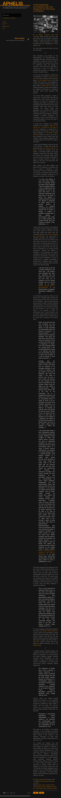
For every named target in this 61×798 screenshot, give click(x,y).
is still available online (44, 80)
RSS (4, 28)
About (4, 21)
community (47, 785)
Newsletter (6, 26)
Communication (44, 781)
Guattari (43, 786)
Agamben (39, 785)
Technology (36, 783)
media (37, 788)
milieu (44, 788)
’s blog (37, 645)
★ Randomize (6, 18)
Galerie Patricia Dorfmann (50, 630)
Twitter (28, 793)
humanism (53, 786)
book (43, 785)
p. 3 (47, 224)
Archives (13, 18)
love (34, 788)
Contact (5, 23)
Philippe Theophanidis (40, 779)
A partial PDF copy (46, 85)
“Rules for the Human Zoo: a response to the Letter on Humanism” (45, 127)
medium (41, 788)
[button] (36, 793)
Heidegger (48, 786)
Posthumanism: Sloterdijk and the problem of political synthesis (44, 8)
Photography (51, 781)
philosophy (49, 788)
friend (34, 786)
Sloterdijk (54, 788)
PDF (53, 43)
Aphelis (13, 3)
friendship (38, 786)
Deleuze (53, 785)
